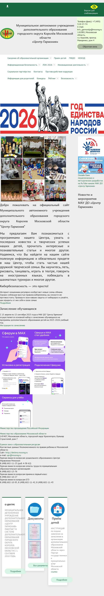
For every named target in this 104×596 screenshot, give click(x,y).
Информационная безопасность (22, 64)
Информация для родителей (20, 78)
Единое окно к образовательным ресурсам (20, 444)
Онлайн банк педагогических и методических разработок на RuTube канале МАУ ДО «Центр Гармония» (90, 180)
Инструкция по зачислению (12, 325)
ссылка (54, 571)
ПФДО (72, 58)
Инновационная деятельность (72, 64)
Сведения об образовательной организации (27, 58)
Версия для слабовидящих (91, 9)
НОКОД (81, 58)
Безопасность (67, 78)
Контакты (38, 71)
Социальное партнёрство (19, 71)
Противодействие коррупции (59, 71)
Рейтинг (52, 78)
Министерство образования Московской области (23, 433)
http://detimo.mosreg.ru (17, 452)
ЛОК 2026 (47, 64)
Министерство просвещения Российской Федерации (24, 428)
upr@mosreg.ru (14, 455)
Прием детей (60, 58)
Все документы (40, 565)
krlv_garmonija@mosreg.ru (89, 29)
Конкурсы (41, 78)
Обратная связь (90, 46)
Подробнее (5, 303)
